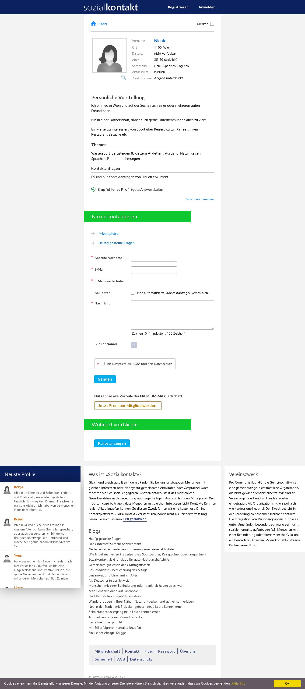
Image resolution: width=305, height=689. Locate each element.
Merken (205, 23)
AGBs (136, 363)
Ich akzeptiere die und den (139, 363)
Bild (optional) (104, 343)
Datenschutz (163, 363)
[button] (109, 71)
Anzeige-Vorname (106, 257)
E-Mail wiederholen (108, 281)
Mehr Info (238, 683)
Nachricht (100, 303)
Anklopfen (100, 292)
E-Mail (98, 269)
